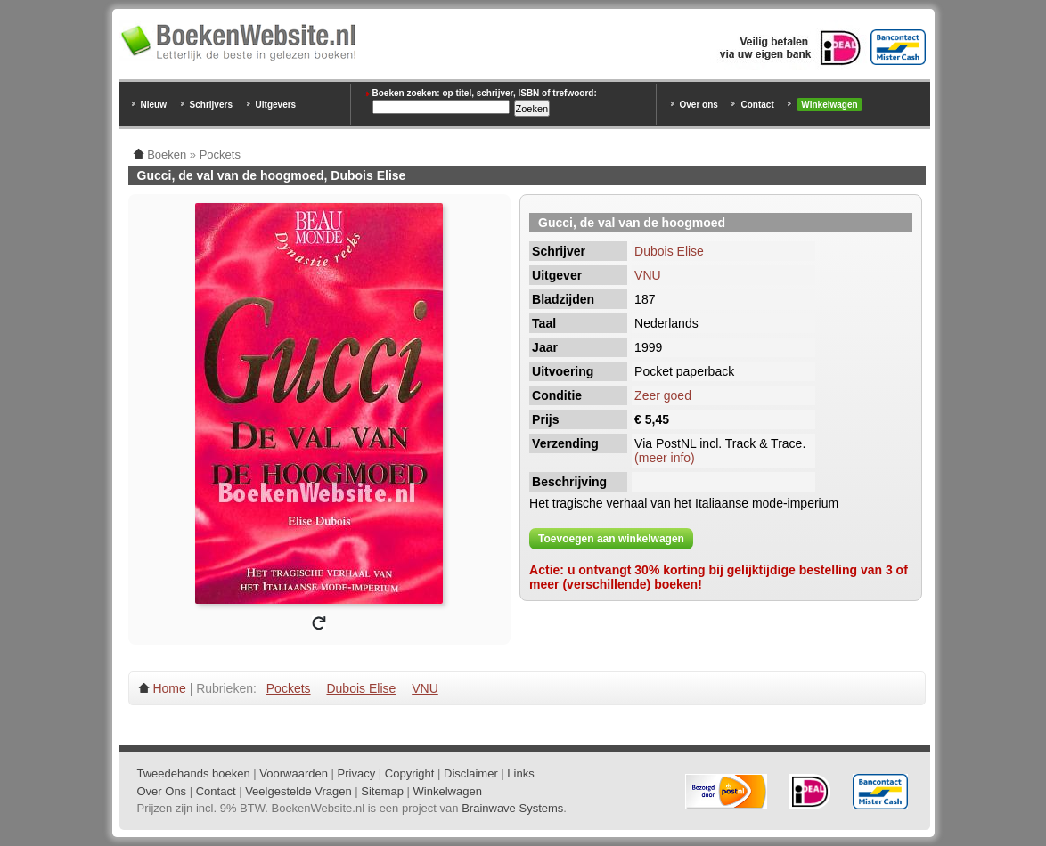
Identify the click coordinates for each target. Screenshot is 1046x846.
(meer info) (664, 458)
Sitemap (382, 791)
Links (520, 773)
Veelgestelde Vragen (298, 791)
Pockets (288, 688)
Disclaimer (471, 773)
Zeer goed (662, 395)
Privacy (357, 773)
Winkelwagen (829, 105)
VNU (647, 275)
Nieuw (154, 105)
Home (168, 688)
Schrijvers (211, 105)
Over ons (699, 105)
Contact (756, 105)
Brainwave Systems (512, 808)
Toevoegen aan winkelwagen (611, 539)
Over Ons (162, 791)
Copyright (410, 773)
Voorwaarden (293, 773)
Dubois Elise (669, 251)
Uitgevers (276, 105)
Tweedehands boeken (193, 773)
